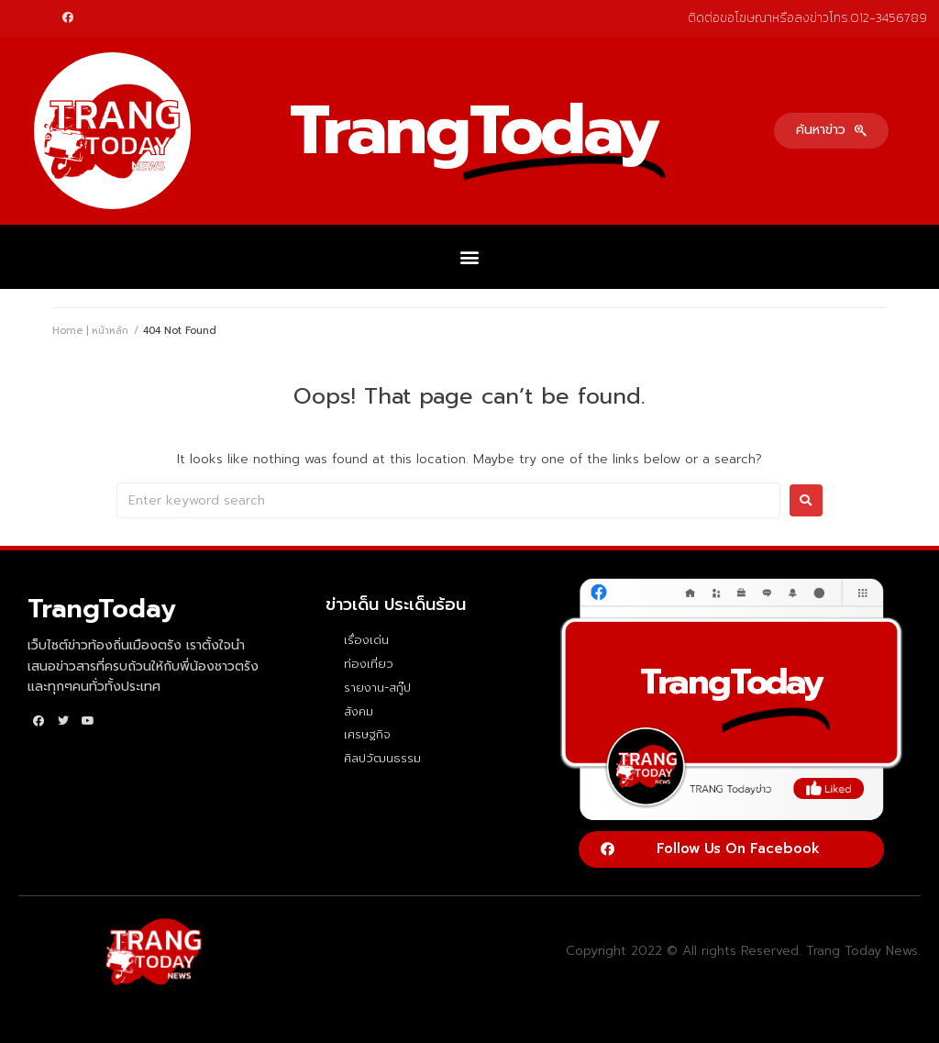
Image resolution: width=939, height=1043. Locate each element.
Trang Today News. (863, 950)
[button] (831, 131)
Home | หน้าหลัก (90, 330)
